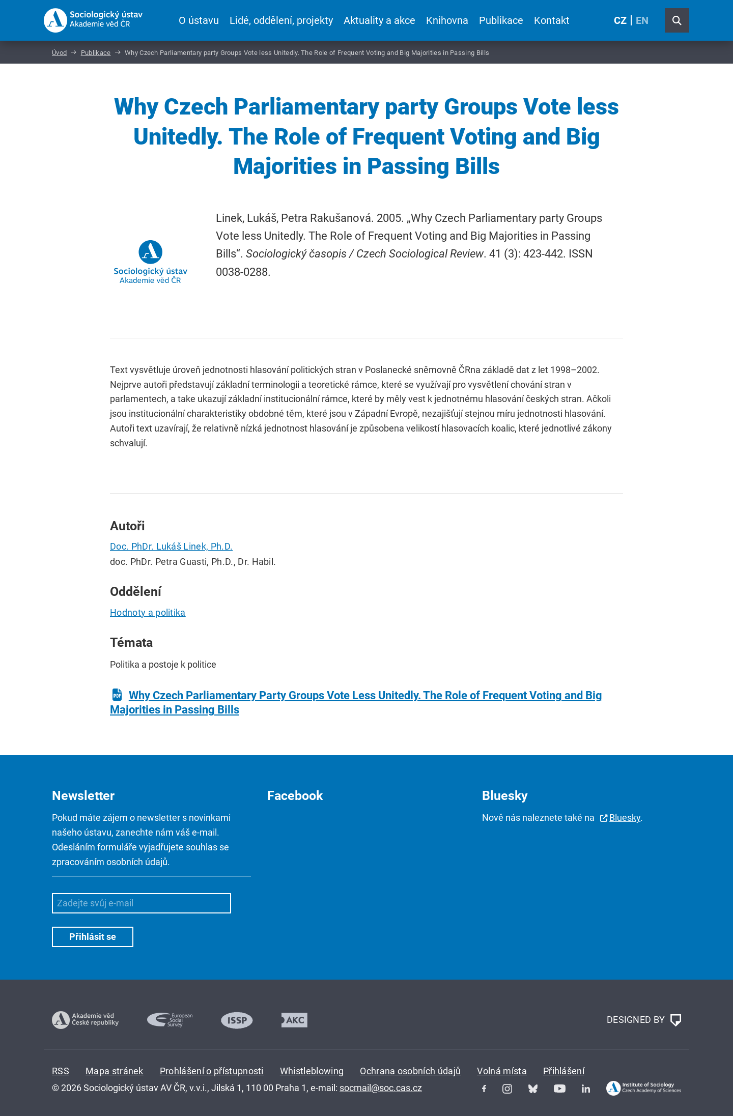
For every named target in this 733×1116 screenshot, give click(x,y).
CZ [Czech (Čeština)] (620, 20)
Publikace (501, 20)
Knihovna (447, 20)
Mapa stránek (115, 1071)
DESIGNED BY (644, 1020)
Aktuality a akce (379, 20)
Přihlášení (563, 1071)
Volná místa (502, 1071)
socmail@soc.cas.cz (381, 1087)
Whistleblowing (312, 1071)
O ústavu (199, 20)
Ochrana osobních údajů (410, 1071)
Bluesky (624, 817)
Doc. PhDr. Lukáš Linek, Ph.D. (171, 546)
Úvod (59, 52)
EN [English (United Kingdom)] (642, 20)
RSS (60, 1071)
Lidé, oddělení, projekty (281, 20)
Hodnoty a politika (148, 612)
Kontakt (552, 20)
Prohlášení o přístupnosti (212, 1071)
